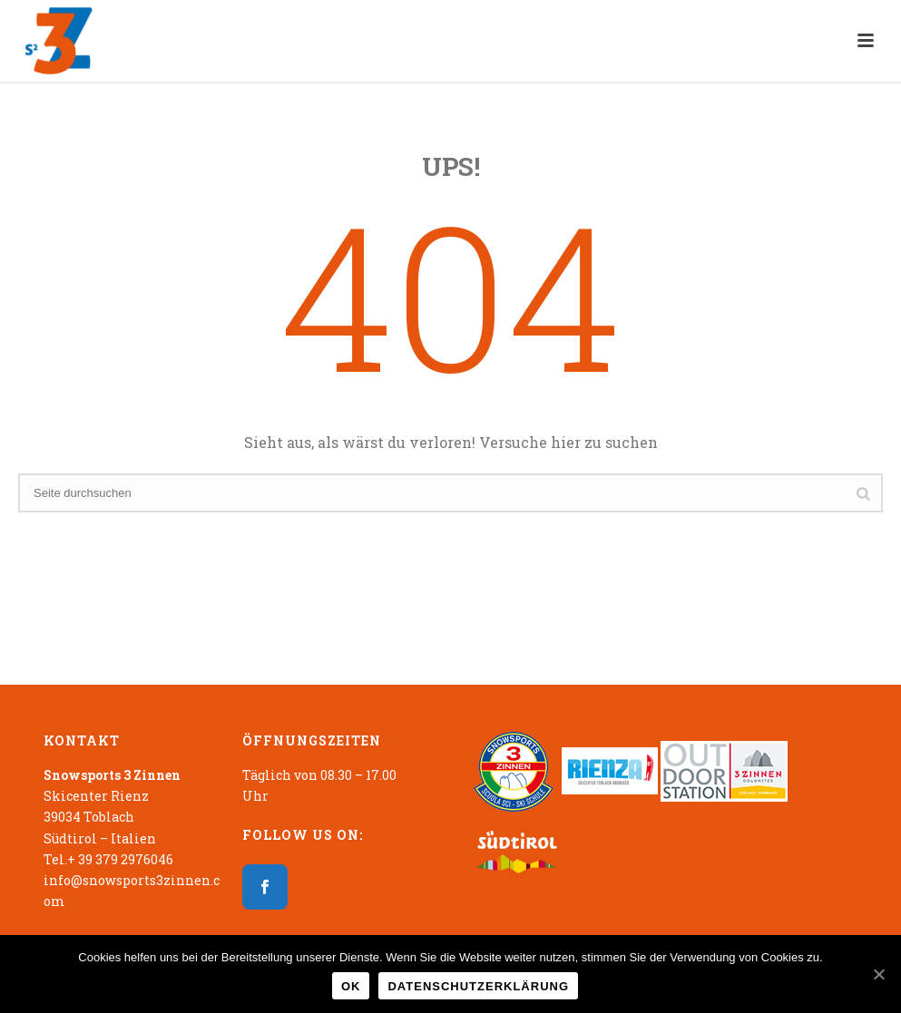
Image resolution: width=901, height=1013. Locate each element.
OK (351, 986)
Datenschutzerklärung (478, 986)
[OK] (878, 974)
